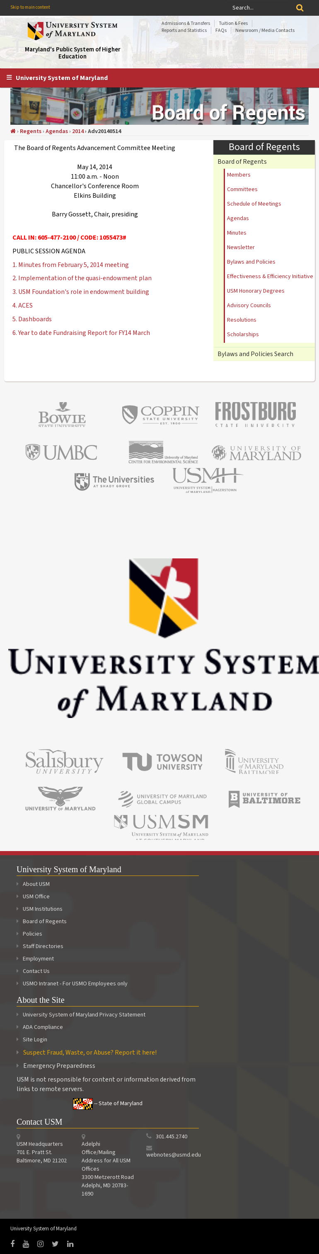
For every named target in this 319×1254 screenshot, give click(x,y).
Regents (30, 131)
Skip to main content (30, 7)
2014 (78, 131)
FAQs (221, 30)
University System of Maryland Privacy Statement (84, 1015)
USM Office (33, 897)
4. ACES (22, 305)
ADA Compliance (43, 1027)
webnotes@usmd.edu (173, 1155)
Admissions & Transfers (186, 23)
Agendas (57, 131)
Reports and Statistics (184, 30)
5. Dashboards (32, 319)
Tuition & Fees (233, 23)
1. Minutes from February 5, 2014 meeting (70, 264)
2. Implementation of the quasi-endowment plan (82, 278)
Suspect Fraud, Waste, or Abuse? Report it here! (90, 1052)
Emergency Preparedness (59, 1065)
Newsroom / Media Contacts (265, 30)
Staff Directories (40, 946)
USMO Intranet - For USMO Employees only (72, 984)
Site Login (35, 1040)
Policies (29, 934)
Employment (35, 959)
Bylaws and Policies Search (255, 354)
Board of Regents (242, 161)
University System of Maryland (62, 77)
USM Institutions (40, 909)
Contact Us (33, 971)
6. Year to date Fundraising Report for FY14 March (81, 332)
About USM (33, 884)
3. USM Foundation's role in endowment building (80, 291)
